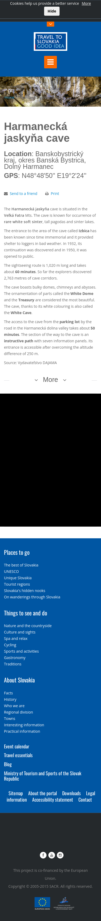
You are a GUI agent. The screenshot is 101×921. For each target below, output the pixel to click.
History (10, 699)
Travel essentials (18, 755)
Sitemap (16, 793)
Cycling (10, 644)
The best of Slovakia (21, 565)
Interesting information (24, 724)
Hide (52, 11)
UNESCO (11, 571)
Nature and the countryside (28, 625)
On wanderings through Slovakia (32, 596)
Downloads (71, 793)
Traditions (13, 663)
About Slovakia (19, 680)
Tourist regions (17, 584)
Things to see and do (25, 613)
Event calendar (16, 746)
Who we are (14, 705)
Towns (9, 718)
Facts (8, 692)
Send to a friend (23, 193)
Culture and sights (19, 632)
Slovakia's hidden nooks (24, 590)
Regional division (18, 712)
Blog (8, 764)
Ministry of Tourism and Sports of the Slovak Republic (42, 776)
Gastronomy (15, 657)
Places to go (17, 552)
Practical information (22, 731)
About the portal (42, 793)
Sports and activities (21, 651)
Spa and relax (15, 638)
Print (55, 193)
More (86, 3)
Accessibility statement (52, 799)
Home (9, 97)
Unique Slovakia (18, 577)
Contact (85, 799)
